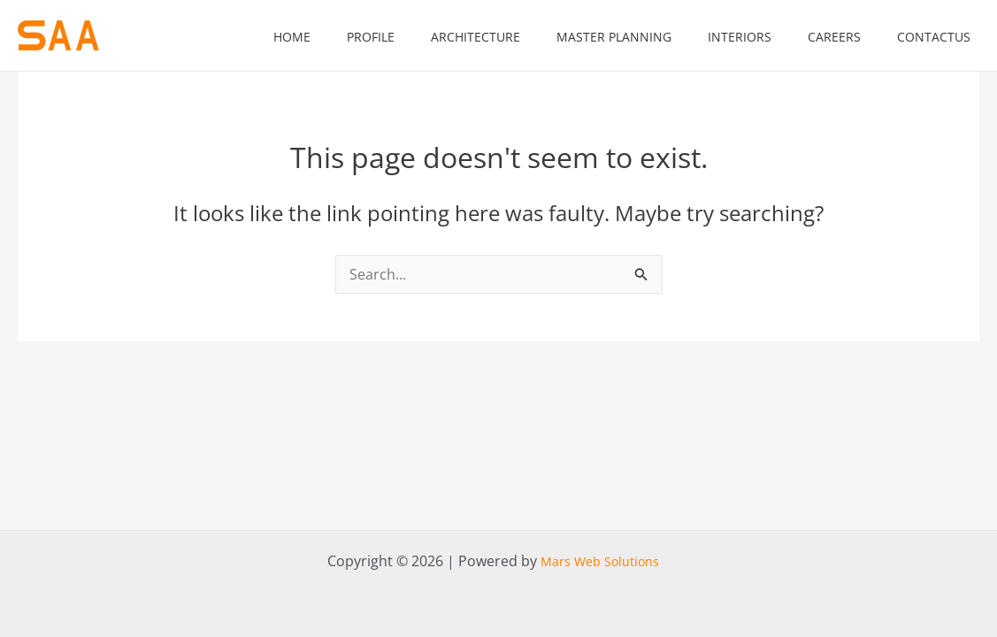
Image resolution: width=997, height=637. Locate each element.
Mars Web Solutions (600, 561)
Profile (371, 36)
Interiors (739, 36)
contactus (933, 36)
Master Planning (613, 36)
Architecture (475, 36)
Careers (834, 36)
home (292, 36)
